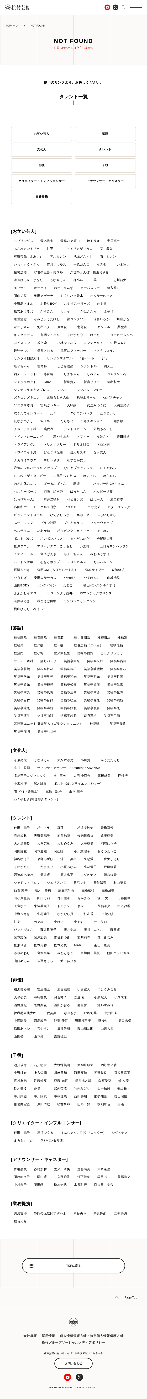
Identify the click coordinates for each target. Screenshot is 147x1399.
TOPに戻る (73, 1265)
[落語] (17, 628)
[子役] (17, 1055)
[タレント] (21, 818)
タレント (105, 149)
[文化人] (19, 750)
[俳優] (17, 980)
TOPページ (12, 25)
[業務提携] (21, 1203)
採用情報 (48, 1336)
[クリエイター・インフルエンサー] (46, 1123)
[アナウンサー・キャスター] (39, 1159)
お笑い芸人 (41, 133)
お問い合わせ (73, 1363)
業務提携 (42, 196)
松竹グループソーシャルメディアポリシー (73, 1342)
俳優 (42, 165)
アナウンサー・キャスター (105, 181)
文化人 (41, 149)
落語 (105, 133)
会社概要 (30, 1336)
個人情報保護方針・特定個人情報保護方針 (92, 1336)
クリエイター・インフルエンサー (41, 181)
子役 (105, 165)
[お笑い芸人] (24, 231)
